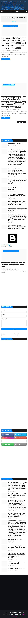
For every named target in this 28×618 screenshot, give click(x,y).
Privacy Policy (21, 612)
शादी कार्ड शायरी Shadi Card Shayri (15, 143)
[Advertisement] (14, 71)
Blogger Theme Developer (17, 615)
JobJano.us (14, 11)
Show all (14, 21)
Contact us (16, 333)
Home (2, 333)
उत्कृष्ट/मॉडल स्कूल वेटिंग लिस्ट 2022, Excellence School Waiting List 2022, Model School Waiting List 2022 (17, 227)
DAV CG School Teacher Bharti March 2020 (15, 188)
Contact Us (14, 612)
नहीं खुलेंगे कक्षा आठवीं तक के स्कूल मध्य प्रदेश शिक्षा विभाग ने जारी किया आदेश (17, 209)
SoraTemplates (11, 614)
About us (3, 335)
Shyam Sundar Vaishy (7, 50)
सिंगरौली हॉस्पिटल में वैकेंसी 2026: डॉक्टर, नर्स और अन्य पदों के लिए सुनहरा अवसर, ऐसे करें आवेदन (13, 2)
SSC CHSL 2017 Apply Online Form (16, 568)
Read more (5, 59)
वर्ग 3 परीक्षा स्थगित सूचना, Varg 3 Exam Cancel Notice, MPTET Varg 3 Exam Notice (16, 195)
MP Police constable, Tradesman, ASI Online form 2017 (16, 562)
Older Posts (21, 122)
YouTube (16, 335)
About (9, 612)
